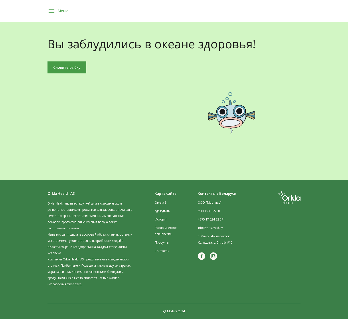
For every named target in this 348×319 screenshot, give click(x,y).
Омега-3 (160, 202)
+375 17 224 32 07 (210, 219)
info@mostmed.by (210, 228)
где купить (162, 211)
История (161, 219)
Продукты (162, 242)
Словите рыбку (67, 67)
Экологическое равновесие (165, 231)
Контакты (162, 251)
